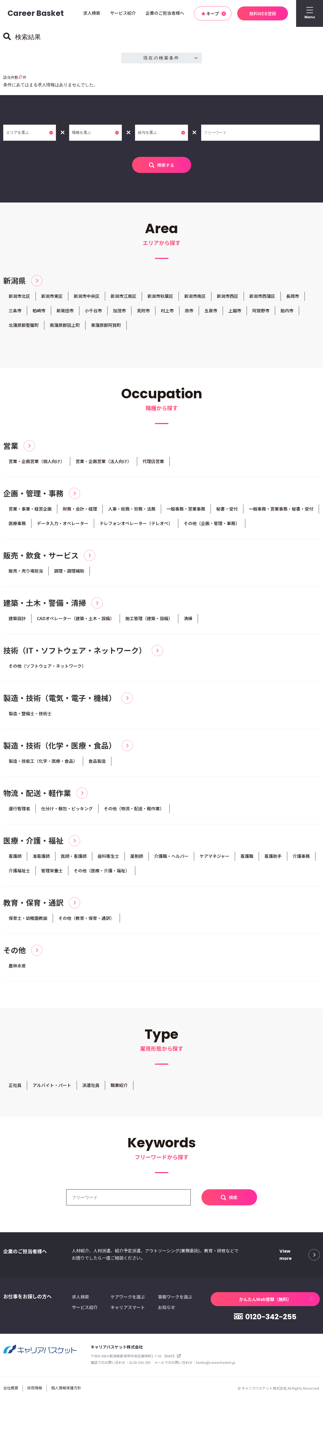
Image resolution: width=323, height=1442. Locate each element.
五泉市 (210, 311)
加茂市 (119, 311)
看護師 (15, 859)
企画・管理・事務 (33, 494)
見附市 (143, 311)
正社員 (15, 1089)
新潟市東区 (52, 296)
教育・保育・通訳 (33, 906)
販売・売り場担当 (26, 572)
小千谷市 (93, 311)
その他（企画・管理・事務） (212, 524)
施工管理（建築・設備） (149, 620)
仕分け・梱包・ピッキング (67, 811)
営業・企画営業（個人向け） (37, 462)
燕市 (189, 311)
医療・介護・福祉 (33, 844)
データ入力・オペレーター (62, 524)
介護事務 (301, 859)
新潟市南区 (195, 296)
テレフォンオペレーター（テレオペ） (136, 524)
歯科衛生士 (108, 859)
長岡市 (292, 296)
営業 (10, 446)
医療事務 (17, 524)
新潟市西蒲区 (262, 296)
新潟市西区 (227, 296)
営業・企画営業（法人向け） (104, 462)
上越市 (234, 311)
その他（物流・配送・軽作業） (134, 811)
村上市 (167, 311)
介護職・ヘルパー (171, 859)
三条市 (15, 311)
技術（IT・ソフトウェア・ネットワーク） (74, 652)
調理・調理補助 (69, 572)
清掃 (188, 620)
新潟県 (14, 280)
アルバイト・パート (52, 1089)
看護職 (246, 859)
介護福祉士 (19, 874)
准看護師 (41, 859)
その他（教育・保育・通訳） (86, 922)
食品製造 (97, 763)
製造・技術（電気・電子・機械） (59, 700)
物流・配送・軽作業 (37, 796)
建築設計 (17, 620)
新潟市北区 (19, 296)
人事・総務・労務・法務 (131, 510)
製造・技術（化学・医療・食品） (59, 748)
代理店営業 (153, 462)
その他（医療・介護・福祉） (102, 874)
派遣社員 (91, 1089)
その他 (14, 954)
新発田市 (65, 311)
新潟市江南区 (123, 296)
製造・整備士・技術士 (30, 716)
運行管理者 (19, 811)
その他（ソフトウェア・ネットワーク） (47, 668)
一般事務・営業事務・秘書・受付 (281, 510)
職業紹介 (119, 1089)
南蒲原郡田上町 (65, 325)
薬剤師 (136, 859)
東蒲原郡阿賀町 (106, 325)
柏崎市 (39, 311)
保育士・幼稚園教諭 (28, 922)
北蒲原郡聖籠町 (24, 325)
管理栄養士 (52, 874)
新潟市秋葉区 (160, 296)
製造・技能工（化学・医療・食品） (43, 763)
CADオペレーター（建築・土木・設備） (75, 620)
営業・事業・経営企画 (30, 510)
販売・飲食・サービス (41, 557)
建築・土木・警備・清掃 (44, 604)
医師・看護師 (74, 859)
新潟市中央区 (87, 296)
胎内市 (287, 311)
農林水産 (17, 969)
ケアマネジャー (214, 859)
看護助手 (273, 859)
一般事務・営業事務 (185, 510)
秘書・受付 (227, 510)
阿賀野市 (260, 311)
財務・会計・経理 (80, 510)
